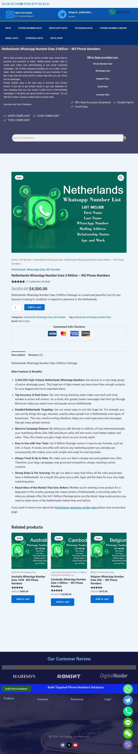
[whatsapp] (9, 14)
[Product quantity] (16, 307)
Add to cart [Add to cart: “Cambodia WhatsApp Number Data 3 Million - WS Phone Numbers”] (62, 602)
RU (40, 4)
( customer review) (38, 281)
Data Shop (56, 38)
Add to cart (34, 307)
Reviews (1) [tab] (35, 355)
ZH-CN (6, 4)
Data (8, 28)
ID (32, 4)
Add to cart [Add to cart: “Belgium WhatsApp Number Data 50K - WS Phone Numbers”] (102, 599)
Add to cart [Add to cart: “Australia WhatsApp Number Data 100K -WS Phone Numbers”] (23, 599)
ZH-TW (15, 4)
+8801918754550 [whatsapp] (23, 12)
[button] (121, 178)
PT (36, 4)
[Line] (128, 722)
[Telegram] (128, 700)
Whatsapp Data (58, 28)
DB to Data (24, 321)
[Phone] (128, 711)
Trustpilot (7, 667)
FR (25, 4)
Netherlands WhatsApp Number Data (92, 317)
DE (29, 4)
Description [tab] (18, 355)
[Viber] (128, 745)
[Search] (124, 138)
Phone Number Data (30, 28)
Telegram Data (84, 28)
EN (21, 4)
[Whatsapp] (128, 689)
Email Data (11, 38)
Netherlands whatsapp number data (76, 507)
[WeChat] (128, 733)
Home (14, 259)
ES (44, 4)
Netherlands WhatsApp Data (48, 259)
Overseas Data (34, 38)
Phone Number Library (113, 28)
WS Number (25, 259)
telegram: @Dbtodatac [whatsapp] (79, 12)
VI (48, 4)
